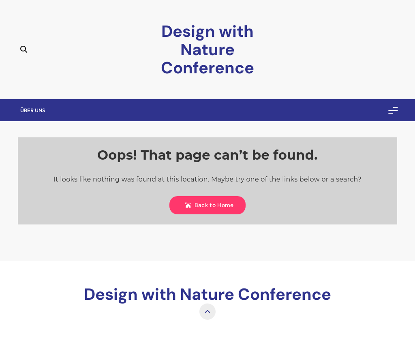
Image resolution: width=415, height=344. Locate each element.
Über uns (32, 110)
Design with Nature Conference (207, 49)
